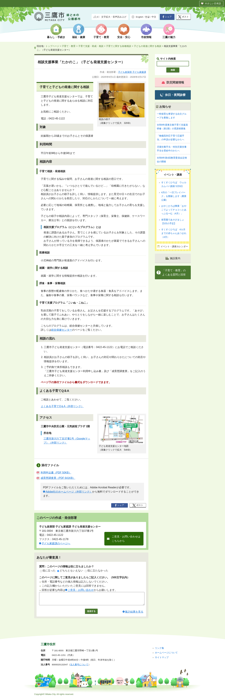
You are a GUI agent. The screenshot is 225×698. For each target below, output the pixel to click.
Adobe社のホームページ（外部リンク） (68, 491)
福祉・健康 (78, 37)
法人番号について (79, 664)
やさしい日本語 (213, 3)
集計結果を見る (134, 614)
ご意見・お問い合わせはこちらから (126, 538)
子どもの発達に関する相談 (147, 46)
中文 (154, 17)
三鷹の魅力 (168, 37)
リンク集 (159, 648)
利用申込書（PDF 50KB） (54, 472)
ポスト (183, 16)
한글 (147, 17)
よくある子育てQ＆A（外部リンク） (62, 406)
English (139, 17)
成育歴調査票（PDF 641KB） (56, 478)
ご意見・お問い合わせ (81, 590)
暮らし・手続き (56, 37)
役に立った (48, 570)
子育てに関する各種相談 (118, 46)
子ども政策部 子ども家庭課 (132, 72)
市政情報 (146, 37)
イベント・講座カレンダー (174, 246)
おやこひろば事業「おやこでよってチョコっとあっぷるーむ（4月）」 (173, 210)
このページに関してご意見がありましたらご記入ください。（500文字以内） (84, 577)
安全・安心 (123, 37)
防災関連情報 (173, 82)
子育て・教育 (101, 37)
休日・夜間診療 (172, 95)
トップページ (52, 46)
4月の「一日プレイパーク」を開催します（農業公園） (173, 196)
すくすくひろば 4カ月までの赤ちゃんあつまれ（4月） (173, 233)
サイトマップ (162, 657)
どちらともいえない (70, 570)
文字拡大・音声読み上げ (113, 17)
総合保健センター (61, 329)
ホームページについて (166, 652)
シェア (167, 16)
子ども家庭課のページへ (56, 543)
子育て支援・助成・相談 (90, 46)
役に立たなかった (96, 570)
